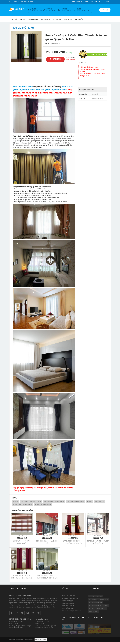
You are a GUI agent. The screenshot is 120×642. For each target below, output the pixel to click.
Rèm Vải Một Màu (33, 19)
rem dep (91, 608)
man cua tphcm (93, 611)
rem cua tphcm (101, 608)
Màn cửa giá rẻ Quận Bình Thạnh (51, 89)
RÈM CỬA (22, 19)
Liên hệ (106, 2)
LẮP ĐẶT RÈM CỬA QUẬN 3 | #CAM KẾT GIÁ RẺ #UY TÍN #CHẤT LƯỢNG (72, 542)
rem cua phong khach (95, 602)
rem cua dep (92, 599)
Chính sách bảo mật (68, 606)
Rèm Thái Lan (68, 19)
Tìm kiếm (105, 10)
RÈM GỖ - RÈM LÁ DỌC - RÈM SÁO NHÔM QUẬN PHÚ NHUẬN (47, 577)
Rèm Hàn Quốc (45, 19)
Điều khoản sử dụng (68, 608)
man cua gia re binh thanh (43, 505)
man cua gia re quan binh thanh (22, 505)
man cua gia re (99, 501)
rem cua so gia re (35, 501)
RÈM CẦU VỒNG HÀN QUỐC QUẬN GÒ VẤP (22, 542)
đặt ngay (55, 59)
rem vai (105, 605)
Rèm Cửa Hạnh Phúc (22, 86)
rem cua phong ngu (95, 605)
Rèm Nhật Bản (57, 19)
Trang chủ (14, 19)
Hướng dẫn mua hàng (80, 2)
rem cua (15, 501)
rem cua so (24, 501)
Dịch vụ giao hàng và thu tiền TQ (71, 611)
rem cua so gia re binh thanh (75, 501)
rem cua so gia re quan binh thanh (54, 501)
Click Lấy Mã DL (40, 639)
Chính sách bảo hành (68, 603)
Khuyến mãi (95, 2)
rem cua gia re (103, 599)
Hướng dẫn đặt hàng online (70, 598)
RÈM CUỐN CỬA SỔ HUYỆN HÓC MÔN (47, 542)
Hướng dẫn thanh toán (68, 595)
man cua (89, 501)
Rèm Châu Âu (79, 19)
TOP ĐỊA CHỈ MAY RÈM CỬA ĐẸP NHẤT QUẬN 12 (98, 542)
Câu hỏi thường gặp (67, 601)
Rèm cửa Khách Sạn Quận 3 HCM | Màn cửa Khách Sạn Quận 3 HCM (22, 577)
